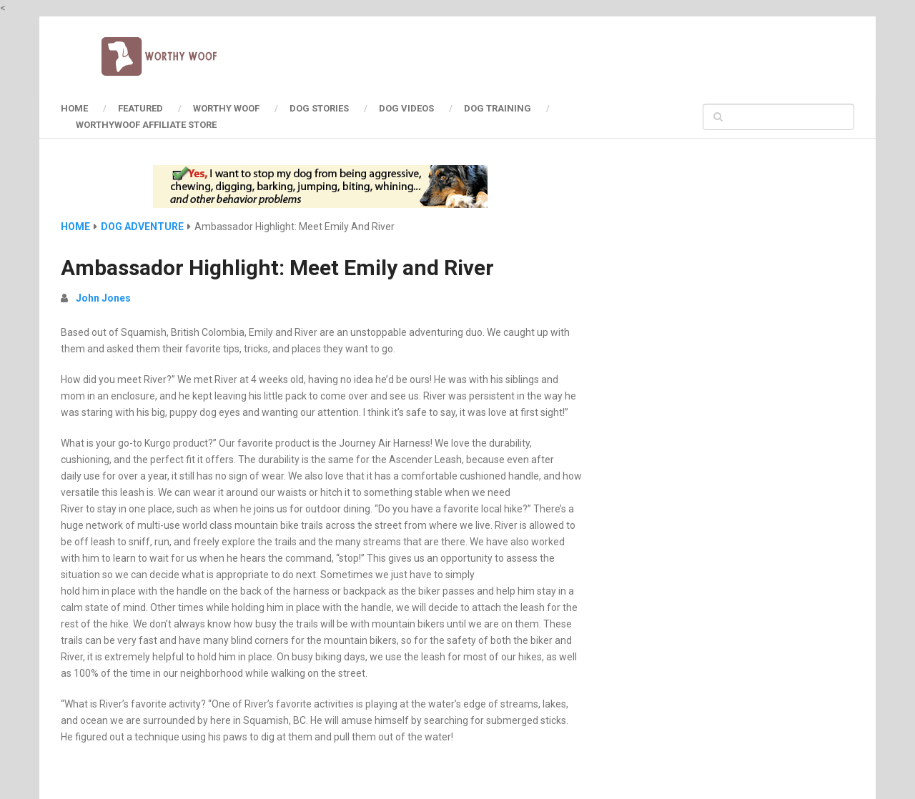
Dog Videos (406, 108)
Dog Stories (319, 108)
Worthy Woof (226, 108)
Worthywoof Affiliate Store (146, 124)
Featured (140, 108)
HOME (74, 108)
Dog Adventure (142, 226)
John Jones (103, 298)
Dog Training (497, 108)
